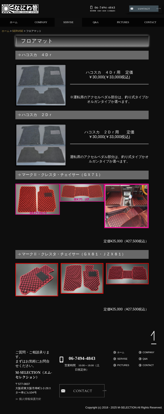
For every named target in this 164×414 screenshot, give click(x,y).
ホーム (14, 22)
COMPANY (41, 22)
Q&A (96, 22)
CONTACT (150, 22)
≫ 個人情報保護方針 (28, 399)
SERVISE (68, 22)
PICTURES (123, 22)
